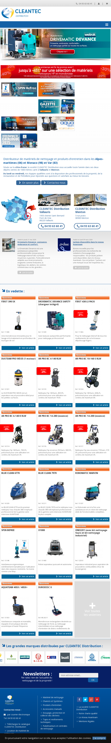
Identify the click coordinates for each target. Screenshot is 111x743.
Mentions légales (85, 721)
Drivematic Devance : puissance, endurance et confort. (32, 243)
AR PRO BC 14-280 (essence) (53, 416)
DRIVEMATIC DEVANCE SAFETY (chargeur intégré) (54, 303)
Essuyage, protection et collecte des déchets (52, 714)
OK (92, 680)
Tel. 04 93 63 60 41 (12, 718)
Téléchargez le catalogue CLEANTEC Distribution (17, 725)
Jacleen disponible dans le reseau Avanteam (88, 243)
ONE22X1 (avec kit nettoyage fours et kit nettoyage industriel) (91, 533)
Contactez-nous (54, 182)
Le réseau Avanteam (87, 717)
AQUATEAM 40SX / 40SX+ (14, 587)
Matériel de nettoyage (52, 697)
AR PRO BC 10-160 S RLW (88, 358)
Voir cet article (26, 348)
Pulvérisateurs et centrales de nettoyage (53, 727)
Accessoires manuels (51, 709)
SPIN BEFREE (7, 530)
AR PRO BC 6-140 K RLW (13, 416)
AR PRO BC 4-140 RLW (49, 358)
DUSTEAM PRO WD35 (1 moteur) (18, 358)
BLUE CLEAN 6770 (10, 473)
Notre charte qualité (87, 713)
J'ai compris (99, 738)
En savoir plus (28, 182)
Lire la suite (26, 272)
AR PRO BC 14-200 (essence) (90, 416)
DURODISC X (45, 587)
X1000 (41, 530)
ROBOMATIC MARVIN (86, 473)
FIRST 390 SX (8, 301)
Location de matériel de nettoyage (16, 732)
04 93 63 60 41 (84, 3)
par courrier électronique (17, 714)
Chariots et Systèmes (52, 701)
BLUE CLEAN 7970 (47, 473)
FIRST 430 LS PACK (85, 301)
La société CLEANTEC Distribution (87, 708)
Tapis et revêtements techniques (51, 720)
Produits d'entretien (51, 705)
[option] (27, 257)
